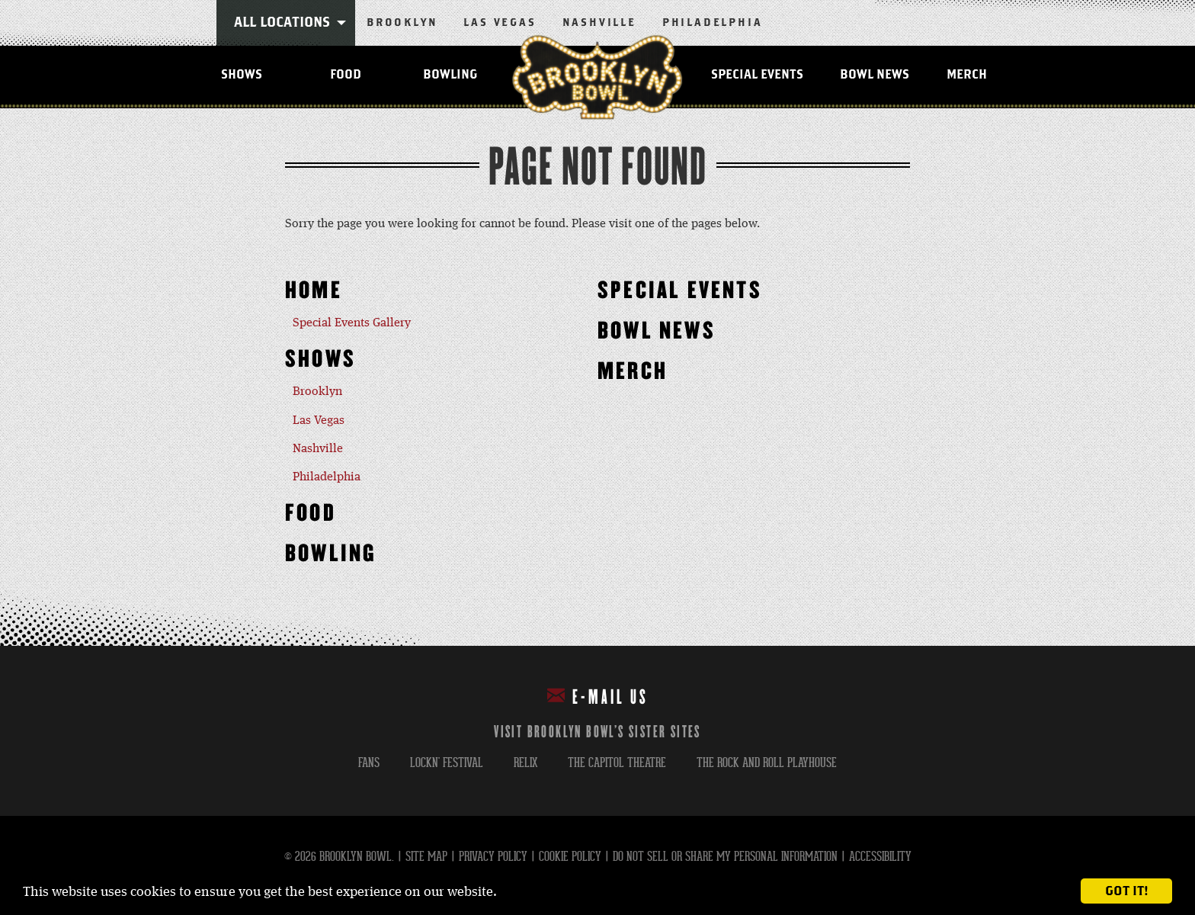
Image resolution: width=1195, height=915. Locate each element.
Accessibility (880, 857)
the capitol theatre (617, 762)
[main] (597, 377)
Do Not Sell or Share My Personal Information (725, 857)
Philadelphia (712, 23)
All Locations (282, 23)
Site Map (426, 857)
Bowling (450, 75)
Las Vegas (499, 23)
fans (369, 762)
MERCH (967, 75)
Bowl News (874, 75)
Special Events (757, 75)
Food (345, 75)
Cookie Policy (570, 857)
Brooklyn (402, 23)
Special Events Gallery (352, 323)
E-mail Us (598, 696)
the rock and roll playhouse (767, 762)
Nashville (599, 23)
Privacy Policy (493, 857)
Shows (241, 75)
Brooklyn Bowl (597, 77)
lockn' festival (446, 762)
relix (525, 762)
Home (313, 291)
